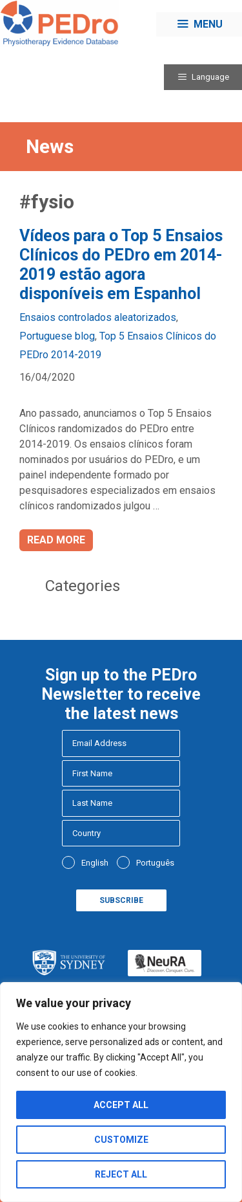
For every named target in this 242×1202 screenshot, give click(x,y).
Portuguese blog (57, 336)
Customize (121, 1139)
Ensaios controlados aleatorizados (97, 317)
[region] (121, 1092)
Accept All (121, 1105)
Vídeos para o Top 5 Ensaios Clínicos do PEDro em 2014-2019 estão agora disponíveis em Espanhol (121, 264)
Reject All (121, 1174)
